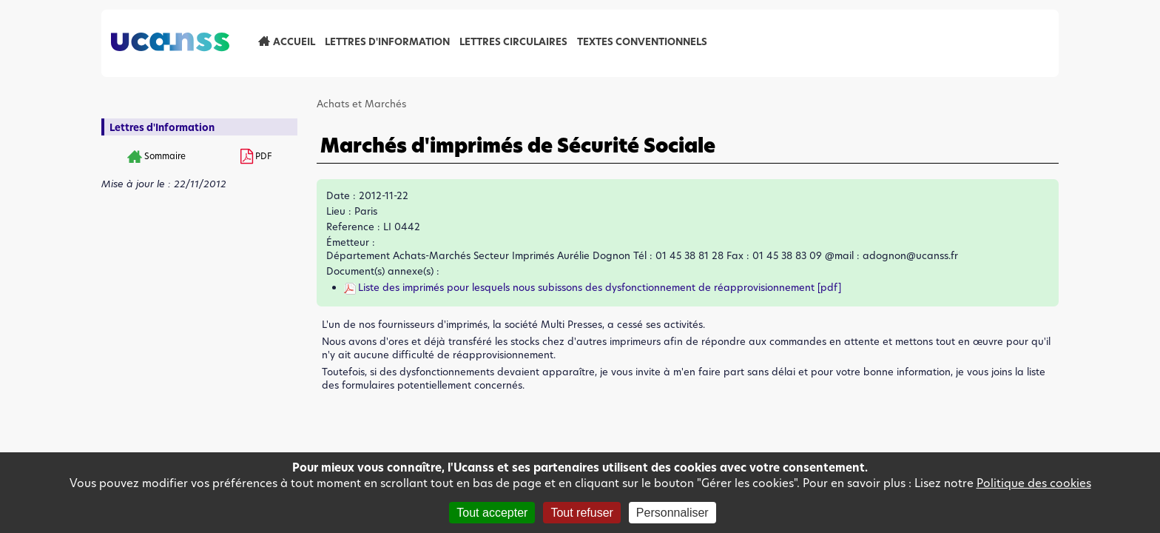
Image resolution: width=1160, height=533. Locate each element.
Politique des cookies (1034, 483)
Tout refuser (581, 512)
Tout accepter (491, 512)
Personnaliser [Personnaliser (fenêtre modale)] (672, 512)
